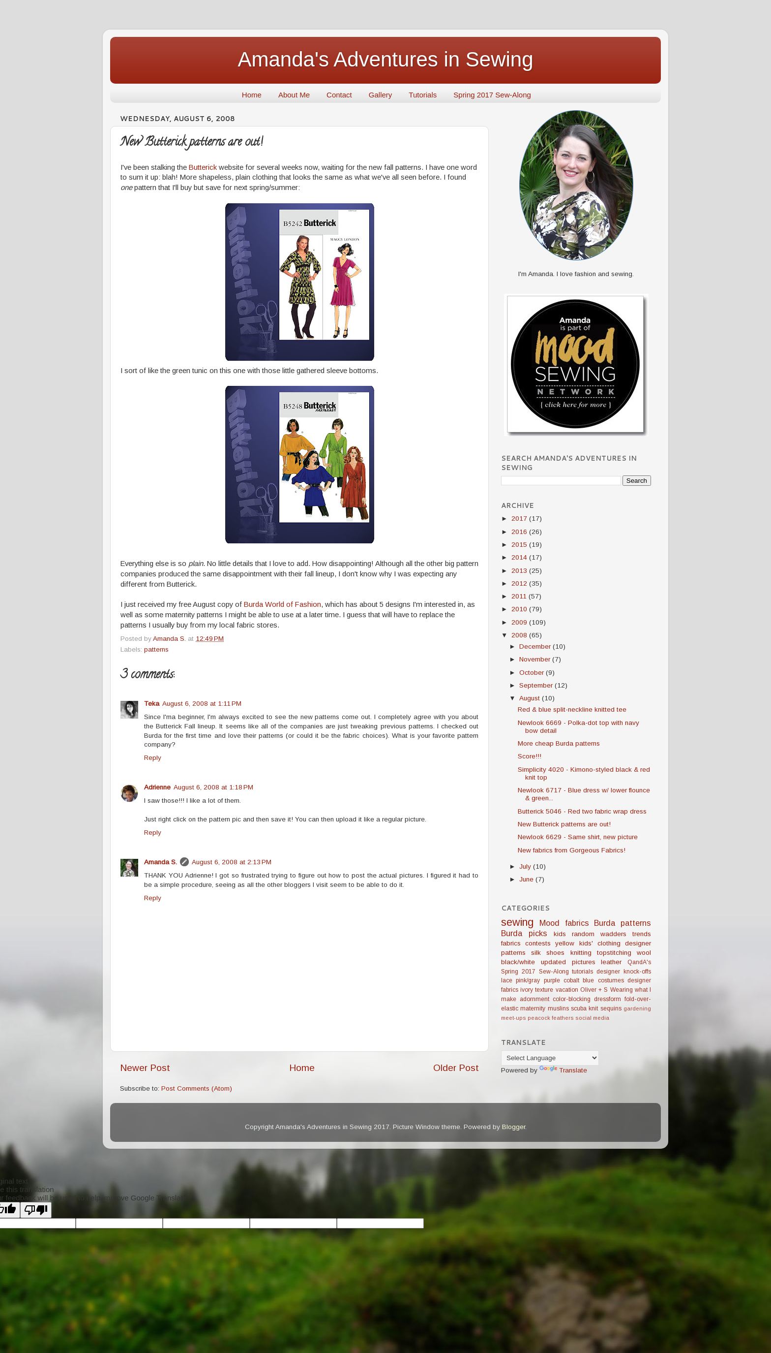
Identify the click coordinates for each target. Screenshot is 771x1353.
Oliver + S (594, 989)
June (527, 879)
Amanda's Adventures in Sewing (385, 59)
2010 (520, 609)
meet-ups (513, 1018)
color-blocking (572, 999)
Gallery (380, 95)
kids (560, 934)
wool (644, 952)
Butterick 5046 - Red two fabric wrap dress (582, 811)
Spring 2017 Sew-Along (492, 95)
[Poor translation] (36, 1210)
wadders (613, 934)
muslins (558, 1008)
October (532, 672)
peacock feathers (551, 1018)
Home (252, 95)
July (526, 866)
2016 (520, 531)
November (535, 659)
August (530, 698)
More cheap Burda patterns (559, 743)
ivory (526, 989)
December (536, 646)
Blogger (513, 1127)
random (583, 934)
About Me (294, 95)
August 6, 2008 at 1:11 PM (201, 703)
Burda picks (524, 933)
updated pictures (568, 962)
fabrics (511, 943)
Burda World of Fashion (282, 604)
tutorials (582, 971)
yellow (564, 943)
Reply (152, 757)
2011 (520, 596)
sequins (611, 1008)
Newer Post (145, 1068)
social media (592, 1018)
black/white (518, 962)
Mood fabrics (564, 922)
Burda (604, 922)
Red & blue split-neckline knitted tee (572, 709)
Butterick (203, 167)
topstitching (614, 952)
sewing (517, 922)
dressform (607, 999)
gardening (637, 1008)
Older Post (456, 1068)
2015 (520, 544)
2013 (520, 570)
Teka (151, 703)
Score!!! (529, 756)
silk (536, 952)
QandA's (639, 962)
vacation (567, 989)
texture (544, 989)
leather (611, 962)
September (537, 685)
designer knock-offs (623, 971)
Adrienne (157, 787)
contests (538, 943)
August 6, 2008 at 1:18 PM (213, 787)
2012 (520, 583)
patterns (156, 649)
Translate (563, 1070)
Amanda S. (160, 862)
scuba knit (584, 1008)
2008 (520, 635)
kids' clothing (600, 943)
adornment (534, 999)
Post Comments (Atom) (196, 1088)
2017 (520, 518)
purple (552, 980)
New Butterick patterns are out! (564, 824)
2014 (520, 557)
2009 (520, 622)
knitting (581, 952)
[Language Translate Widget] (550, 1058)
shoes (555, 952)
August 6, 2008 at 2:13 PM (231, 862)
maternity (532, 1008)
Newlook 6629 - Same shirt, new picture (578, 837)
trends (641, 934)
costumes (611, 980)
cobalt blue (578, 980)
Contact (339, 95)
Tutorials (423, 95)
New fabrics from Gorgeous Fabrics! (571, 850)
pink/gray (528, 980)
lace (506, 980)
